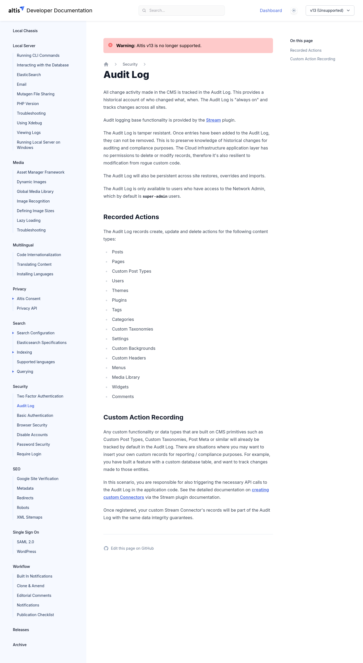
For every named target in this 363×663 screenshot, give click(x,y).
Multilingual (23, 245)
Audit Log (25, 405)
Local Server (24, 45)
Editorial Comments (34, 595)
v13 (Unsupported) (330, 10)
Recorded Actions (305, 50)
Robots (23, 507)
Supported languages (36, 361)
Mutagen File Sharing (35, 94)
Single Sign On (26, 532)
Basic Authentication (35, 415)
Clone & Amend (30, 585)
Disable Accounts (32, 434)
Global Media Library (35, 191)
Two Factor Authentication (40, 396)
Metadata (25, 488)
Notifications (28, 605)
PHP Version (28, 103)
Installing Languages (35, 274)
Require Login (29, 454)
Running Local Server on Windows (38, 145)
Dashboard (271, 10)
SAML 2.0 (25, 542)
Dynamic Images (31, 181)
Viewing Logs (29, 132)
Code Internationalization (39, 254)
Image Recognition (33, 201)
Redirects (25, 498)
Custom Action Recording (312, 59)
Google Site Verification (37, 478)
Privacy (19, 289)
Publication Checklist (35, 614)
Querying (25, 371)
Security (20, 386)
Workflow (21, 566)
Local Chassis (25, 30)
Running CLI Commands (38, 55)
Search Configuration (36, 333)
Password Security (33, 444)
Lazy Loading (28, 220)
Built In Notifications (34, 576)
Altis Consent (28, 298)
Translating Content (34, 264)
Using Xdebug (29, 123)
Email (21, 84)
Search (19, 323)
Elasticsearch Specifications (42, 342)
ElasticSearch (29, 74)
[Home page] (50, 10)
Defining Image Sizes (35, 210)
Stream (213, 120)
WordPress (26, 551)
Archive (20, 644)
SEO (16, 469)
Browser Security (32, 425)
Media (18, 162)
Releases (21, 629)
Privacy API (27, 308)
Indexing (24, 352)
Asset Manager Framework (41, 172)
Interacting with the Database (43, 65)
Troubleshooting (31, 113)
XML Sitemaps (29, 517)
